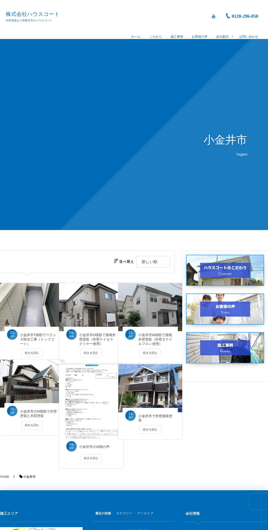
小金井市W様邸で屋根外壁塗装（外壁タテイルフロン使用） (151, 336)
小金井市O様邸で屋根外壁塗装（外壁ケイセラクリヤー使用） (93, 336)
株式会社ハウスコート (35, 14)
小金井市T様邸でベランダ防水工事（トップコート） (34, 334)
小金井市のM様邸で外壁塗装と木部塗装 (33, 410)
